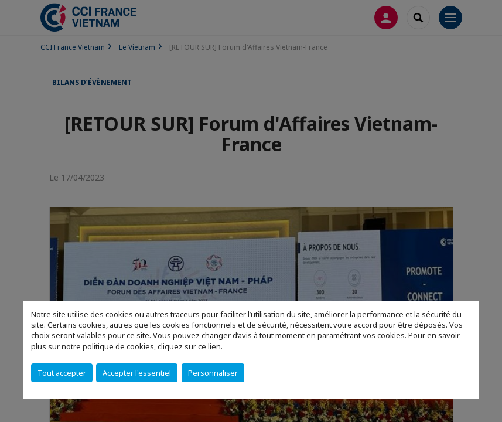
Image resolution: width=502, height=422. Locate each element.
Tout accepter (61, 372)
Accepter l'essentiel (137, 372)
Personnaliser (213, 372)
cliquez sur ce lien (189, 346)
